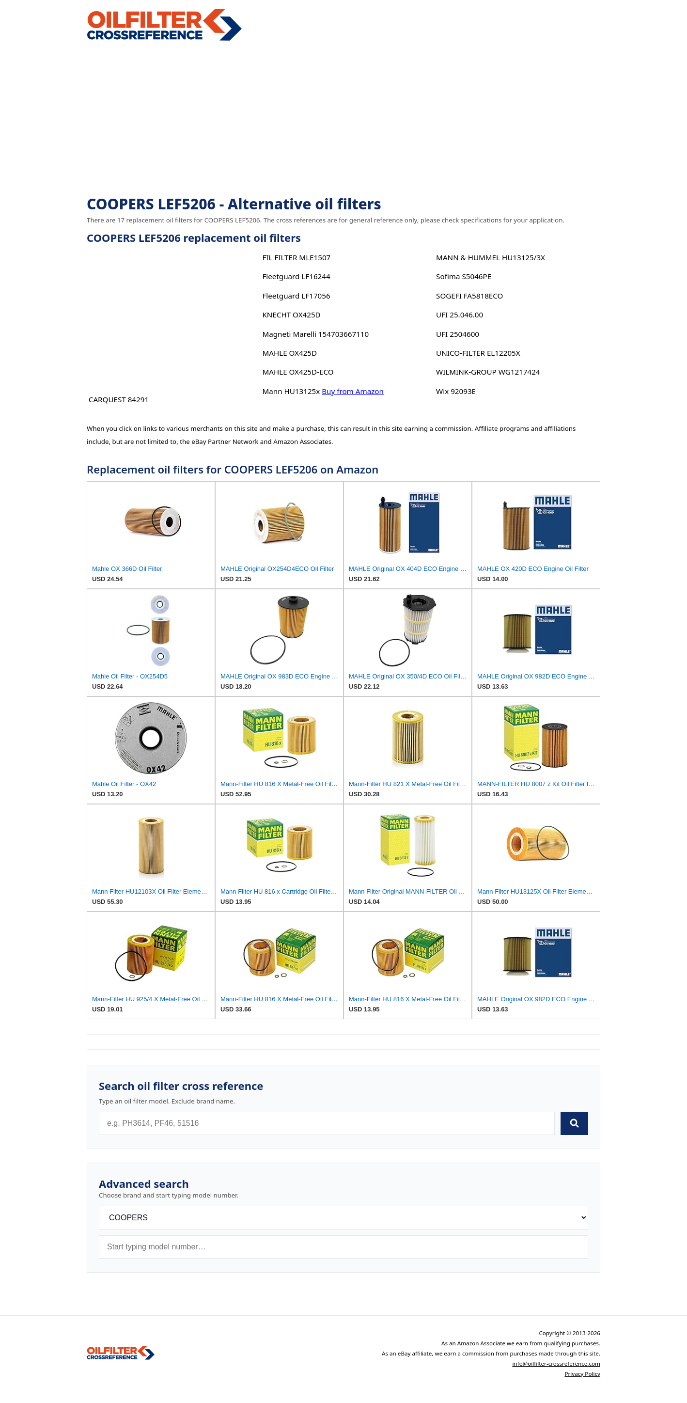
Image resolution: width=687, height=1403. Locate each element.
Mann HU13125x (291, 391)
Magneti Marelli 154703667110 (315, 334)
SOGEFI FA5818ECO (469, 295)
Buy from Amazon (353, 391)
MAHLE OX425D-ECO (297, 372)
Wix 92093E (456, 391)
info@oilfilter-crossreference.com (556, 1363)
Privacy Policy (582, 1373)
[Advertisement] (343, 119)
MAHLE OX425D (289, 353)
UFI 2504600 (457, 334)
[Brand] (343, 1218)
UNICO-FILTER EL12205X (478, 353)
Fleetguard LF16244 (296, 276)
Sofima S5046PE (463, 276)
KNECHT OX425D (291, 314)
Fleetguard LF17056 (296, 295)
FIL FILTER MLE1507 (296, 257)
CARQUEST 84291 (119, 399)
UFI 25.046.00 (459, 314)
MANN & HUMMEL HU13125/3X (490, 257)
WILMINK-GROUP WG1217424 (488, 372)
